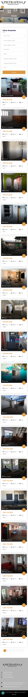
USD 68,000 (7, 99)
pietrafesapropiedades (8, 677)
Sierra (16, 692)
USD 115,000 (8, 544)
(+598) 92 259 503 (7, 672)
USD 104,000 (8, 449)
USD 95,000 (7, 385)
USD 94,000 (7, 354)
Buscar (14, 72)
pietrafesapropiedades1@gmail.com (11, 686)
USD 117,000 (8, 639)
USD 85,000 (7, 290)
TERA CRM (14, 694)
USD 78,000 (7, 226)
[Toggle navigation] (2, 7)
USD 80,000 (7, 258)
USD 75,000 (7, 195)
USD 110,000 (8, 481)
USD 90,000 (7, 322)
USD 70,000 (7, 131)
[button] (14, 35)
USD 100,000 (8, 417)
